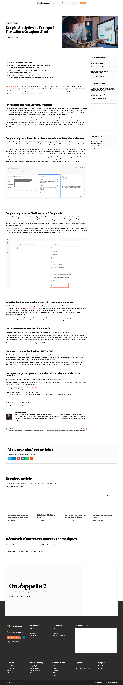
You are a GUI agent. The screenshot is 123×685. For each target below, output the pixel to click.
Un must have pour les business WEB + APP (21, 75)
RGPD (33, 312)
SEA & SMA (11, 662)
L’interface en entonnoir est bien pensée (20, 72)
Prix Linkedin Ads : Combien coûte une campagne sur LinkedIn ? (103, 62)
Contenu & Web (58, 662)
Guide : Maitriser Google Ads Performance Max (99, 72)
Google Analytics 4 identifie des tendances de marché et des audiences (29, 65)
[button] (85, 58)
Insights (59, 149)
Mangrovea (45, 3)
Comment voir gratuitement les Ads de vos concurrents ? (103, 67)
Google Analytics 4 (12, 87)
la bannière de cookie (32, 308)
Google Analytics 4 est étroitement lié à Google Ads (24, 67)
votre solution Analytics (33, 388)
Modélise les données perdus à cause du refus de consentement (27, 70)
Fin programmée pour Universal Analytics (20, 62)
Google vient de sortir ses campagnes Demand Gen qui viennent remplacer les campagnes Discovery (103, 89)
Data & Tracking (36, 662)
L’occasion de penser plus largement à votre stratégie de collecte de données (31, 77)
